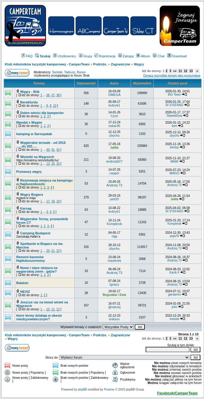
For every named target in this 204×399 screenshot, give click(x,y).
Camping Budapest (35, 233)
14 (53, 163)
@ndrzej (114, 307)
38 (58, 95)
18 (53, 201)
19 (58, 201)
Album (143, 56)
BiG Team (174, 94)
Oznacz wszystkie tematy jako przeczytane (171, 75)
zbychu (114, 135)
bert (174, 126)
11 (180, 71)
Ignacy (114, 284)
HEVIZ (25, 291)
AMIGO (174, 173)
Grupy (85, 56)
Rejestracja (105, 56)
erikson (114, 319)
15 (58, 163)
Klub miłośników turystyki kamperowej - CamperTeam (47, 64)
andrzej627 (114, 161)
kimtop (174, 147)
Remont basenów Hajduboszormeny (30, 258)
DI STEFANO (174, 105)
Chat (158, 56)
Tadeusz (69, 72)
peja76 (174, 236)
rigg (114, 236)
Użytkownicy (64, 56)
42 (58, 149)
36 (48, 95)
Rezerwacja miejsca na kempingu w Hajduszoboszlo (44, 182)
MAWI (174, 161)
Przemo (109, 389)
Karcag (25, 208)
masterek (114, 260)
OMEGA (114, 95)
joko (174, 307)
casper (114, 173)
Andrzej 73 (114, 185)
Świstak (57, 72)
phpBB (82, 389)
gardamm (174, 294)
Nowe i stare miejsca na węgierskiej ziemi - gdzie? (36, 269)
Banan (81, 72)
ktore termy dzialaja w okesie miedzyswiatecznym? (39, 317)
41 (53, 149)
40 (48, 149)
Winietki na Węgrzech (37, 157)
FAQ (26, 56)
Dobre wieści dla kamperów (41, 113)
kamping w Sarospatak (34, 134)
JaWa (114, 147)
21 (53, 250)
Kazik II (174, 272)
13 (191, 71)
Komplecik (114, 224)
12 (185, 71)
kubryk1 (114, 105)
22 (58, 250)
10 (54, 105)
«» (174, 71)
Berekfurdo (29, 102)
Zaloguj (126, 56)
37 (53, 95)
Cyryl (114, 116)
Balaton (22, 283)
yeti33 (114, 199)
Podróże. (100, 64)
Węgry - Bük (29, 91)
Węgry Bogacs (31, 194)
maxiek (174, 319)
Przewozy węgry (29, 171)
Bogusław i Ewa (114, 294)
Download (177, 56)
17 (48, 201)
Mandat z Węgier (29, 122)
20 (48, 250)
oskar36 (114, 126)
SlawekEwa (174, 115)
